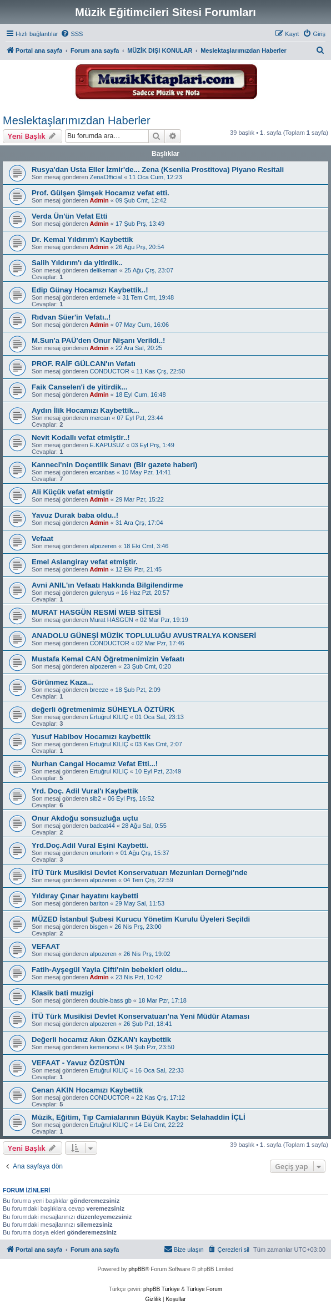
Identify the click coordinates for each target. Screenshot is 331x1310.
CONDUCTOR (109, 371)
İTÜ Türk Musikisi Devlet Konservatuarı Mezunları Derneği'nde (140, 872)
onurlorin (102, 852)
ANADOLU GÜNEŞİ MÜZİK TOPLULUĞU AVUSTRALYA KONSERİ (144, 635)
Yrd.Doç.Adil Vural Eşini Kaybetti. (90, 845)
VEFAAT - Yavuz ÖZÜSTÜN (78, 1063)
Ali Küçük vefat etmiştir (72, 492)
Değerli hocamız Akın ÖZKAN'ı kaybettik (101, 1039)
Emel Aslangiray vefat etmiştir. (85, 562)
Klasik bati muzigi (62, 993)
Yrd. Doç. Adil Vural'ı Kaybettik (85, 791)
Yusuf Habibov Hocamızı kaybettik (91, 736)
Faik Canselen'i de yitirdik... (79, 387)
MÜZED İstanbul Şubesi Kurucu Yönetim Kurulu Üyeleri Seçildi (141, 919)
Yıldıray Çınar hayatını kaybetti (85, 896)
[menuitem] (72, 34)
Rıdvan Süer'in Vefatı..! (71, 317)
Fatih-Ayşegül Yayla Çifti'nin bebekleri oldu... (109, 969)
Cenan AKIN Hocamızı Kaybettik (87, 1090)
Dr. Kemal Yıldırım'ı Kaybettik (82, 239)
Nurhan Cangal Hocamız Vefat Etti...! (95, 764)
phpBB (136, 1269)
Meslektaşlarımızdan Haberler (77, 120)
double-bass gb (111, 1000)
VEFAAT (46, 946)
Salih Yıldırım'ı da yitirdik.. (77, 263)
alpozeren (103, 546)
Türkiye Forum (204, 1289)
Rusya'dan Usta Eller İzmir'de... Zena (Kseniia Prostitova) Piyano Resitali (158, 169)
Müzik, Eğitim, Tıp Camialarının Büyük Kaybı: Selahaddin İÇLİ (138, 1117)
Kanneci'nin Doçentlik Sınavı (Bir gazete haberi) (114, 465)
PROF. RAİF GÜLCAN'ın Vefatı (84, 364)
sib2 (95, 798)
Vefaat (42, 538)
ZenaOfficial (106, 177)
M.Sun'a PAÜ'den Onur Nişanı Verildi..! (98, 340)
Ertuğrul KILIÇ (109, 717)
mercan (100, 417)
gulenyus (102, 592)
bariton (99, 903)
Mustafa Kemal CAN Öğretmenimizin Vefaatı (108, 659)
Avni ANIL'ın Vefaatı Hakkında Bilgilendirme (107, 585)
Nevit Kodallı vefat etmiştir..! (81, 437)
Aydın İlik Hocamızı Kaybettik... (85, 410)
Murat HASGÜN (111, 619)
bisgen (99, 926)
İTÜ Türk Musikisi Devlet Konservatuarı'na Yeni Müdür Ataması (140, 1016)
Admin (99, 200)
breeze (99, 689)
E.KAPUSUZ (107, 445)
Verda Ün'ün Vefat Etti (70, 216)
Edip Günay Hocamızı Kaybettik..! (90, 290)
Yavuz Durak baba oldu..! (75, 515)
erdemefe (103, 297)
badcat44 (102, 825)
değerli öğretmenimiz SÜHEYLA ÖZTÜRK (103, 709)
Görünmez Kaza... (62, 682)
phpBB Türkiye (161, 1289)
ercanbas (102, 472)
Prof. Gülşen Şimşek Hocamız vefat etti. (100, 193)
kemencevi (104, 1047)
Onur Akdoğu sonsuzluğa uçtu (85, 818)
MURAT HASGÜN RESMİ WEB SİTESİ (96, 612)
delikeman (104, 270)
